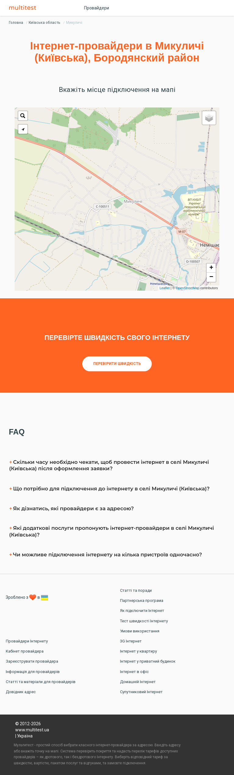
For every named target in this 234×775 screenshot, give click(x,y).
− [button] (211, 277)
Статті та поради (136, 590)
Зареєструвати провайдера (32, 661)
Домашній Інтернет (138, 681)
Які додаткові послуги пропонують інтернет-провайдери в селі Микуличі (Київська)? (111, 531)
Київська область (44, 22)
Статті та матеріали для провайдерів (41, 681)
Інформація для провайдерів (33, 671)
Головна (16, 22)
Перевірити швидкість (117, 364)
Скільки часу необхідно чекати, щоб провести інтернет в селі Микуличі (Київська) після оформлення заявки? (109, 465)
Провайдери (96, 7)
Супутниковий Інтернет (141, 691)
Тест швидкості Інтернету (144, 621)
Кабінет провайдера (25, 651)
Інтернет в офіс (134, 671)
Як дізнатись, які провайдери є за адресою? (73, 508)
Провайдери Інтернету (27, 641)
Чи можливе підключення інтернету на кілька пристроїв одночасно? (107, 554)
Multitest (24, 8)
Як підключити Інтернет (142, 610)
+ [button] (211, 268)
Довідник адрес (21, 691)
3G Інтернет (131, 641)
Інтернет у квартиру (138, 651)
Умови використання (139, 631)
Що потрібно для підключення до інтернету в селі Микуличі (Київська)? (111, 489)
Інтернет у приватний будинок (148, 661)
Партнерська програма (141, 600)
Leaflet (165, 288)
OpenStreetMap (188, 288)
